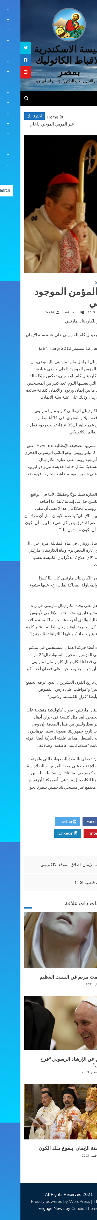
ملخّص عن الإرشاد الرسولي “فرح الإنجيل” (54, 1062)
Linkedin (47, 833)
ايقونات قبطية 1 (71, 882)
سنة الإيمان (82, 281)
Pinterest (77, 833)
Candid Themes (65, 1208)
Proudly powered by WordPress (40, 1201)
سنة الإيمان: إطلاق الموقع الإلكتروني (50, 864)
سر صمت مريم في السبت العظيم (54, 977)
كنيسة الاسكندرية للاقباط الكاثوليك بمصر (48, 60)
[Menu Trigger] (85, 11)
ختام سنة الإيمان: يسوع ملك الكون (53, 1148)
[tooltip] (5, 48)
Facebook (77, 821)
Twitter (47, 821)
